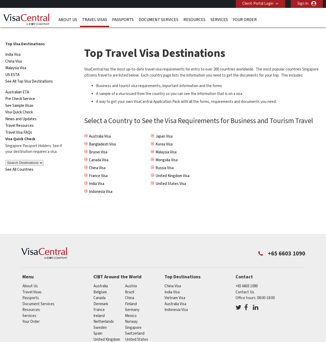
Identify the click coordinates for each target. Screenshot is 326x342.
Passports (123, 20)
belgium (100, 283)
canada (99, 289)
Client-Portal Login (257, 3)
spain (97, 325)
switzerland (134, 325)
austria (131, 277)
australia (100, 277)
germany (132, 301)
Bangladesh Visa (102, 135)
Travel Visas (94, 20)
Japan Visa (164, 127)
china (129, 289)
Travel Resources (19, 117)
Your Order (245, 20)
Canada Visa (98, 151)
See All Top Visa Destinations (29, 73)
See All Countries (19, 161)
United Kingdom (106, 330)
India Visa (13, 46)
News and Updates (21, 110)
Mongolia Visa (167, 151)
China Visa (13, 53)
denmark (100, 295)
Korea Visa (164, 135)
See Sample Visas (19, 97)
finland (131, 295)
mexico (131, 307)
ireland (99, 307)
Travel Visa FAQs (18, 124)
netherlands (103, 313)
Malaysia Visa (15, 59)
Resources (194, 20)
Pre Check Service (20, 90)
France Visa (98, 167)
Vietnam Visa (174, 289)
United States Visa (171, 175)
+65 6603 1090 (246, 277)
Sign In (302, 3)
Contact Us (244, 283)
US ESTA (12, 66)
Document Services (158, 20)
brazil (129, 283)
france (99, 301)
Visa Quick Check (19, 103)
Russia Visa (165, 159)
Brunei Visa (98, 143)
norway (131, 313)
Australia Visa (100, 127)
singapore (133, 318)
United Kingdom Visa (172, 167)
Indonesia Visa (100, 183)
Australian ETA (17, 83)
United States (136, 330)
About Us (67, 20)
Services (219, 20)
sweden (100, 318)
